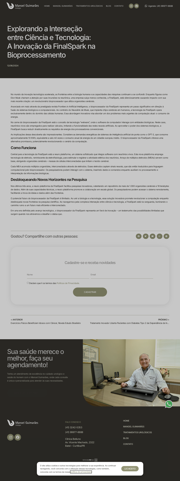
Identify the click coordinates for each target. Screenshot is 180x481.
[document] (90, 240)
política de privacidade (81, 472)
